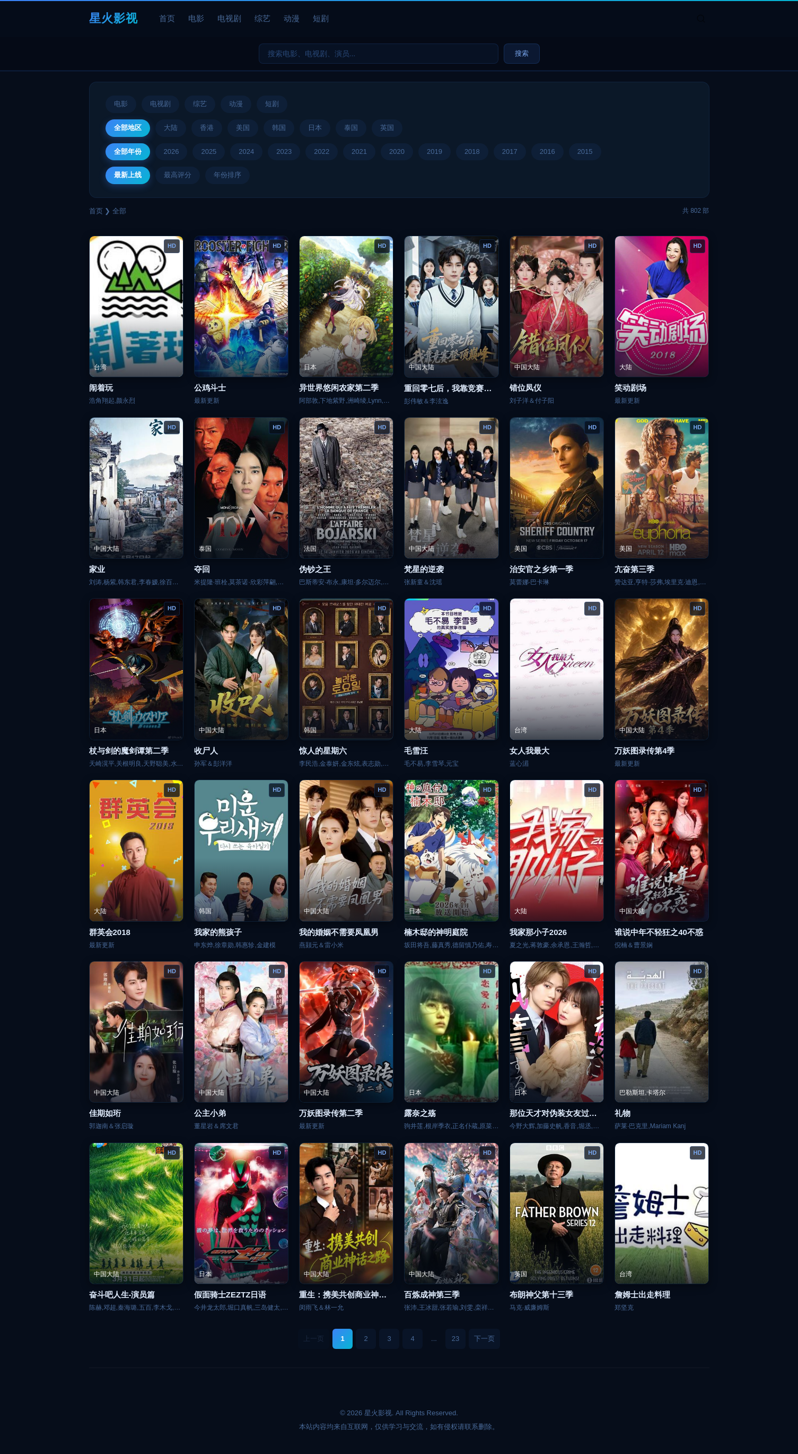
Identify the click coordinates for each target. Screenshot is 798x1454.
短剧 (321, 18)
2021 (359, 151)
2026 (171, 151)
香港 (207, 128)
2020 (397, 151)
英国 (387, 128)
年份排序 (227, 175)
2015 (585, 151)
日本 (315, 128)
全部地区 (128, 128)
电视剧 (229, 18)
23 (455, 1339)
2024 (246, 151)
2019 (434, 151)
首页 (167, 18)
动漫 (292, 18)
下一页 (484, 1339)
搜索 (522, 53)
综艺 (262, 18)
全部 (119, 211)
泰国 (351, 128)
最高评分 (177, 175)
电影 (196, 18)
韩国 (279, 128)
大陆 (171, 128)
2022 (321, 151)
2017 (510, 151)
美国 (243, 128)
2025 (208, 151)
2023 (284, 151)
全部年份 (128, 151)
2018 (472, 151)
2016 (547, 151)
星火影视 (113, 18)
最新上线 (128, 175)
